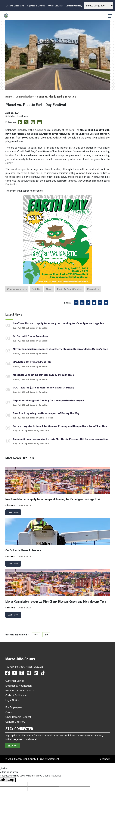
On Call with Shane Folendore (30, 336)
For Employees (13, 707)
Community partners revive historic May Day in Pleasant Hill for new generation (60, 439)
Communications (25, 96)
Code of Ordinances (16, 695)
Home (8, 96)
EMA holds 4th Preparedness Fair (32, 362)
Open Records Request (18, 717)
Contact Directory (15, 721)
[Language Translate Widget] (98, 5)
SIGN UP (12, 745)
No (46, 634)
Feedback (104, 759)
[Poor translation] (11, 780)
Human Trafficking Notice (19, 690)
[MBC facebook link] (8, 673)
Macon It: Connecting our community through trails (43, 374)
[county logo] (57, 15)
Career (9, 712)
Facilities (36, 289)
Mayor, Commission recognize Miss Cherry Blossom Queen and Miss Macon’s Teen (60, 349)
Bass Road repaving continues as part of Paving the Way (46, 413)
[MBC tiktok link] (44, 673)
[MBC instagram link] (22, 673)
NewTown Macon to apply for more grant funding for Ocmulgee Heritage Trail (59, 323)
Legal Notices (13, 700)
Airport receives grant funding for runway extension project (48, 400)
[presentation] (110, 16)
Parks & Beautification (69, 289)
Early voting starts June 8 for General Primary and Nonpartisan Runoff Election (60, 426)
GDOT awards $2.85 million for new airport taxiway (43, 387)
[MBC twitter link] (15, 673)
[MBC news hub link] (30, 673)
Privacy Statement (49, 759)
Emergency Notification (18, 685)
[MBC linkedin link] (37, 673)
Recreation (93, 289)
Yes (36, 634)
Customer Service (15, 680)
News (49, 289)
